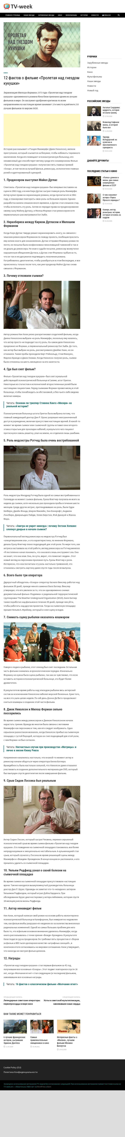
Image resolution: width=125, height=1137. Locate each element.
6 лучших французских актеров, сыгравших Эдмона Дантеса (14, 1040)
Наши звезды (29, 15)
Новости (95, 15)
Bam (49, 1086)
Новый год (92, 90)
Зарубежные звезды (46, 15)
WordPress (41, 1086)
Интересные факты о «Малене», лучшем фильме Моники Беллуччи (67, 1041)
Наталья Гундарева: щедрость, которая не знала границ (111, 110)
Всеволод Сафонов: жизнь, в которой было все (111, 125)
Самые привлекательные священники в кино (39, 1040)
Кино (60, 15)
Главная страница (12, 15)
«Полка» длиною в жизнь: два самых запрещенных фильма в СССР (111, 181)
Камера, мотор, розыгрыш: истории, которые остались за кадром (112, 213)
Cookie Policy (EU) (12, 1067)
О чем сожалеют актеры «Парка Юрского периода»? (111, 197)
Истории (84, 15)
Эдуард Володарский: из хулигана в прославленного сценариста (110, 142)
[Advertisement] (41, 130)
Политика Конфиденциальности (21, 1072)
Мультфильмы (71, 15)
